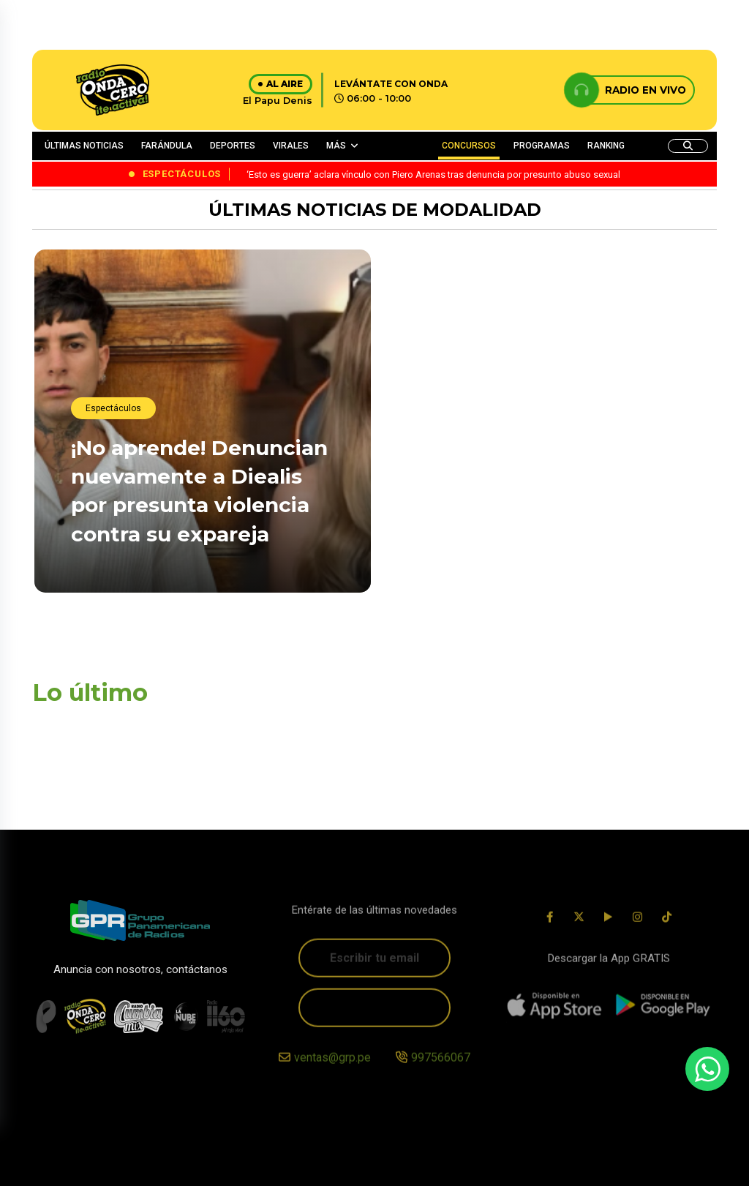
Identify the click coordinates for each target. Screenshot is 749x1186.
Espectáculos (113, 408)
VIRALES (291, 145)
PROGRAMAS (541, 145)
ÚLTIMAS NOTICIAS (84, 145)
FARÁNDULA (166, 145)
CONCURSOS (469, 145)
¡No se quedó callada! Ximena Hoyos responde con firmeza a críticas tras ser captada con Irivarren (539, 549)
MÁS (336, 145)
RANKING (606, 145)
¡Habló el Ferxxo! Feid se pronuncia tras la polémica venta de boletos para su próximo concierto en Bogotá (531, 376)
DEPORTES (232, 145)
